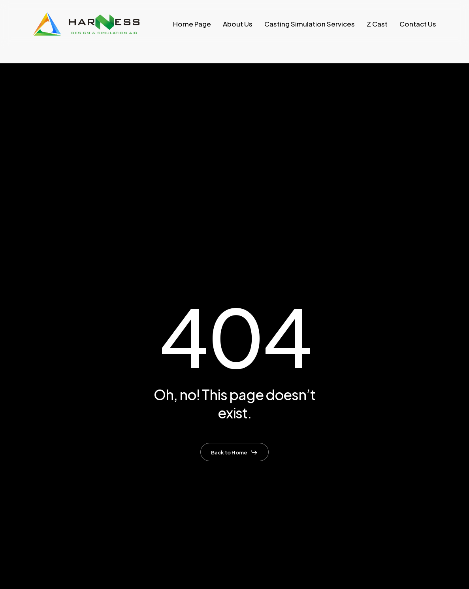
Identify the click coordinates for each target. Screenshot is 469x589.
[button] (234, 452)
